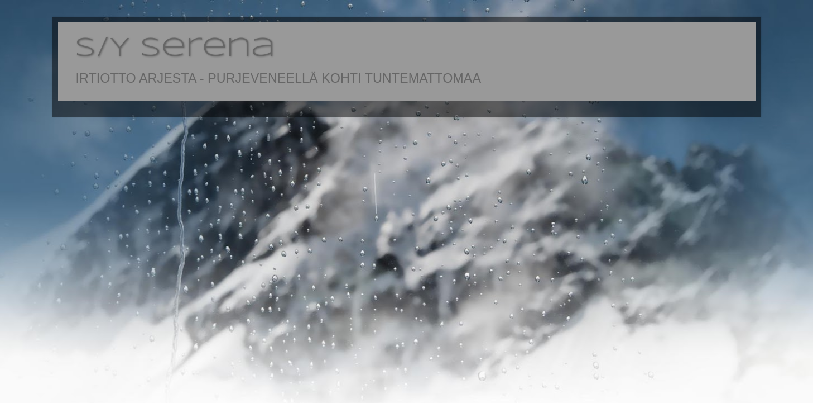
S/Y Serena (175, 48)
